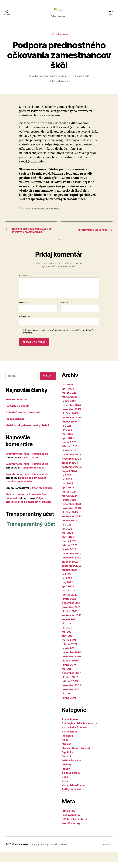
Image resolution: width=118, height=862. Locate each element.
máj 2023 (67, 542)
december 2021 (71, 612)
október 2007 (70, 687)
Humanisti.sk (22, 854)
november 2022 (71, 567)
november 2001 (71, 699)
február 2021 (69, 654)
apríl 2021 (68, 645)
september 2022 (72, 575)
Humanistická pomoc (74, 737)
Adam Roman (70, 729)
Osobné (66, 766)
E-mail (64, 312)
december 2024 (71, 464)
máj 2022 (67, 592)
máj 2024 (67, 493)
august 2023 (69, 530)
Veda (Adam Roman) (74, 795)
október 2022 (70, 571)
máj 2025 (67, 443)
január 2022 (69, 608)
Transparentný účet (32, 477)
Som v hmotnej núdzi (17, 409)
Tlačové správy (59, 39)
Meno (23, 312)
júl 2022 (66, 583)
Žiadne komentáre (61, 85)
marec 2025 (69, 452)
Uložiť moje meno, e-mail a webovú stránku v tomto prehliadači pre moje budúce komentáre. (58, 341)
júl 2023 (66, 534)
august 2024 (69, 480)
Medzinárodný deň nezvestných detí (27, 435)
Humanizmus (69, 741)
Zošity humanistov (73, 799)
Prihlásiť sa (68, 820)
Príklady (66, 774)
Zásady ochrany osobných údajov (52, 854)
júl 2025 (66, 435)
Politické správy (71, 770)
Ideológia (67, 745)
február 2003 (70, 691)
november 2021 (71, 616)
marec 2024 (69, 501)
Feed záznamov (71, 824)
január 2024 (69, 509)
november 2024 (71, 468)
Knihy (65, 749)
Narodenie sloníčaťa (17, 415)
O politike (67, 762)
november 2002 (71, 695)
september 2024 (72, 476)
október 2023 (70, 522)
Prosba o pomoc (15, 428)
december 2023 (71, 513)
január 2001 (69, 707)
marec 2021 (69, 649)
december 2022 (71, 563)
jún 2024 (67, 489)
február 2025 (70, 456)
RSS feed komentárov (75, 829)
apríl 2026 (68, 398)
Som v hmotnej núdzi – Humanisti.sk (26, 463)
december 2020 (71, 662)
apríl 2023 (68, 546)
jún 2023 (67, 538)
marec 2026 (69, 402)
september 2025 (72, 427)
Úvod (65, 786)
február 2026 (70, 406)
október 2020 (70, 670)
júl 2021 (66, 633)
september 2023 (72, 526)
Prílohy (66, 778)
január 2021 (69, 658)
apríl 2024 (68, 497)
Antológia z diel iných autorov (79, 733)
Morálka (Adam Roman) (76, 758)
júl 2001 (66, 703)
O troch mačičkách (40, 497)
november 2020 (71, 666)
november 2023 (71, 518)
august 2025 (69, 431)
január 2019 (69, 674)
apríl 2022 (68, 596)
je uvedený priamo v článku (52, 80)
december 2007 (71, 682)
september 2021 (71, 625)
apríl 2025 (68, 448)
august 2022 (69, 579)
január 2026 (69, 410)
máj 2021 (67, 641)
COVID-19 (28, 213)
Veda (65, 790)
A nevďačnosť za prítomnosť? (22, 422)
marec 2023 (69, 551)
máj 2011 (67, 678)
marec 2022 (69, 600)
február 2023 (70, 555)
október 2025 (70, 423)
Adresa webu (25, 326)
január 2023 (69, 559)
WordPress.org (71, 833)
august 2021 (69, 629)
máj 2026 (67, 394)
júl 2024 (66, 485)
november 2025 (71, 419)
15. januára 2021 (82, 80)
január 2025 (69, 460)
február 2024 (70, 505)
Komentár (24, 285)
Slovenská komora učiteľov (47, 213)
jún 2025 (67, 439)
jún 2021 (67, 637)
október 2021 (69, 621)
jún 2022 (67, 588)
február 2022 (69, 604)
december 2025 (71, 415)
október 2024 (70, 472)
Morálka (66, 753)
